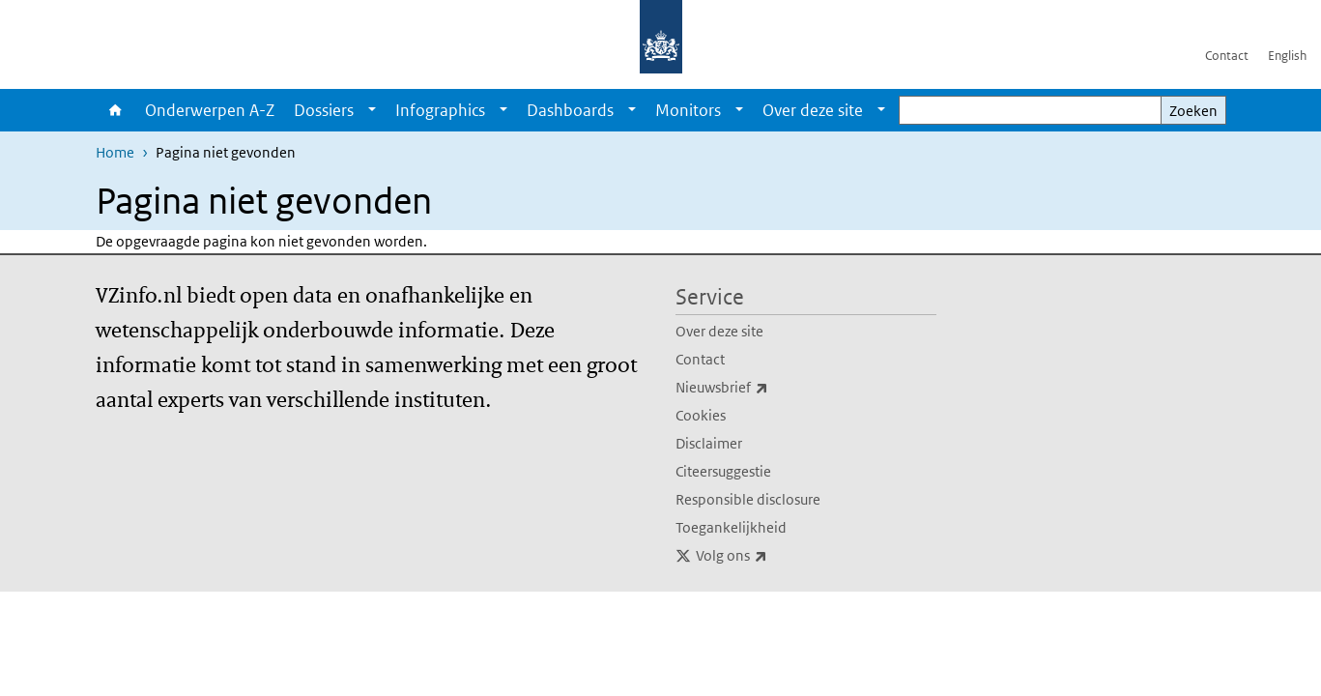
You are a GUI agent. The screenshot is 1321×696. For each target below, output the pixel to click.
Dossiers (324, 110)
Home (115, 110)
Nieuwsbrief (764, 387)
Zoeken (1193, 111)
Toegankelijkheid (731, 527)
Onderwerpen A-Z (209, 110)
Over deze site (812, 110)
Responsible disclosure (747, 499)
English (1287, 55)
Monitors (688, 110)
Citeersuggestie (723, 471)
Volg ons (774, 555)
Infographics (440, 110)
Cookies (700, 415)
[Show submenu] (372, 110)
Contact (1227, 55)
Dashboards (570, 110)
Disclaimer (708, 443)
